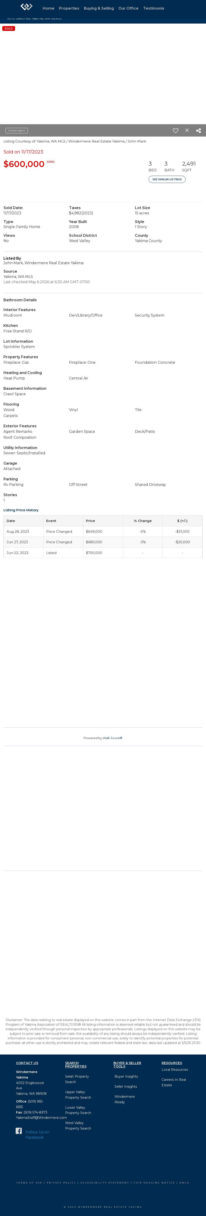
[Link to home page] (26, 9)
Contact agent (16, 130)
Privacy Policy (61, 1182)
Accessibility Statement (104, 1182)
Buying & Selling (99, 8)
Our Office (128, 8)
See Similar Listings (167, 179)
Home (48, 8)
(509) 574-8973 (35, 1112)
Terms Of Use (29, 1182)
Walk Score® (112, 738)
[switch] (175, 130)
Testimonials (155, 8)
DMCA (184, 1182)
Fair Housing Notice (154, 1182)
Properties (69, 8)
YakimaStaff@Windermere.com (41, 1118)
